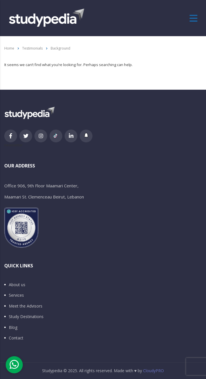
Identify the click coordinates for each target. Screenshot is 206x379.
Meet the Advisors (25, 306)
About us (17, 284)
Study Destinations (26, 316)
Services (16, 295)
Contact (16, 338)
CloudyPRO (153, 370)
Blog (13, 327)
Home (9, 48)
